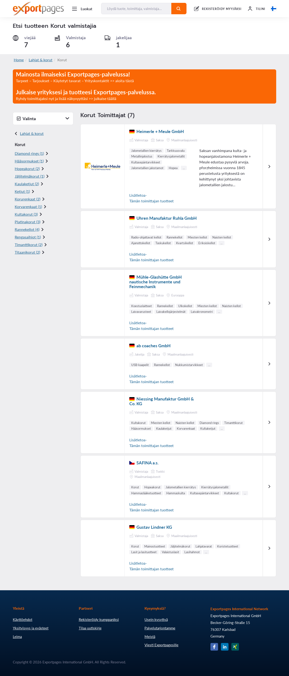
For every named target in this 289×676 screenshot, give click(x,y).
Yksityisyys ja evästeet (30, 628)
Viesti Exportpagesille (161, 645)
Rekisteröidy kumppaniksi (99, 619)
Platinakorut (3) (27, 221)
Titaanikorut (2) (27, 252)
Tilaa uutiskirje (90, 628)
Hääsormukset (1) (29, 161)
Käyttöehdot (22, 619)
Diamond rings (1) (29, 153)
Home (19, 59)
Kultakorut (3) (26, 214)
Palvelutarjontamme (159, 628)
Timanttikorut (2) (28, 244)
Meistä (149, 636)
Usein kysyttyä (156, 619)
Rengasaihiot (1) (28, 237)
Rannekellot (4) (27, 229)
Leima (17, 636)
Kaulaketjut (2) (27, 183)
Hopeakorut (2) (27, 168)
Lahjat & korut (40, 59)
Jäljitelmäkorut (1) (29, 176)
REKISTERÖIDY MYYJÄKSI (222, 9)
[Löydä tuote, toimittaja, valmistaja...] (136, 8)
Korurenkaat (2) (27, 199)
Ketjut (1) (22, 191)
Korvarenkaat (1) (28, 206)
